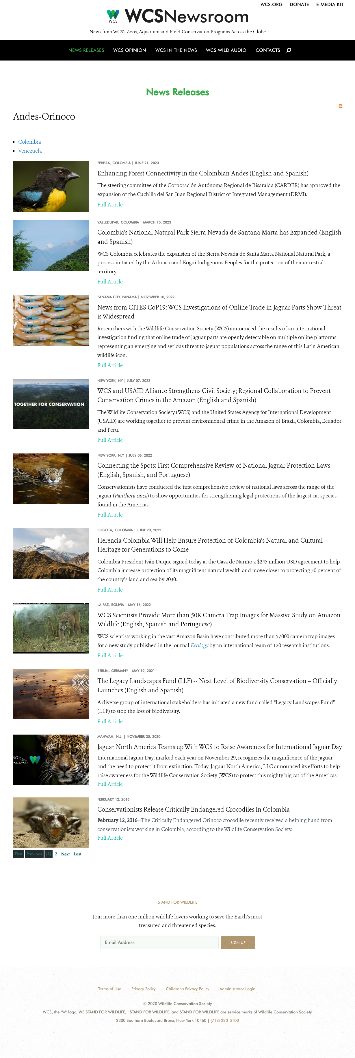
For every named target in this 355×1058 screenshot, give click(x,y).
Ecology (199, 645)
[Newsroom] (177, 18)
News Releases (88, 53)
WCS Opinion (131, 53)
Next (65, 854)
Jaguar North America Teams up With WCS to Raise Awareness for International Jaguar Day (219, 747)
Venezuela (30, 150)
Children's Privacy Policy (187, 988)
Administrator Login (237, 988)
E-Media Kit (329, 4)
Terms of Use (109, 988)
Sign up (238, 942)
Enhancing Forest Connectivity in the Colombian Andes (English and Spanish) (202, 173)
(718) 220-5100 (225, 1020)
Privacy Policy (143, 988)
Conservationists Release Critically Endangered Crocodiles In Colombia (193, 810)
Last (77, 854)
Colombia (29, 141)
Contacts (267, 53)
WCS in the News (176, 53)
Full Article (110, 204)
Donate (299, 4)
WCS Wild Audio (226, 53)
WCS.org (271, 4)
